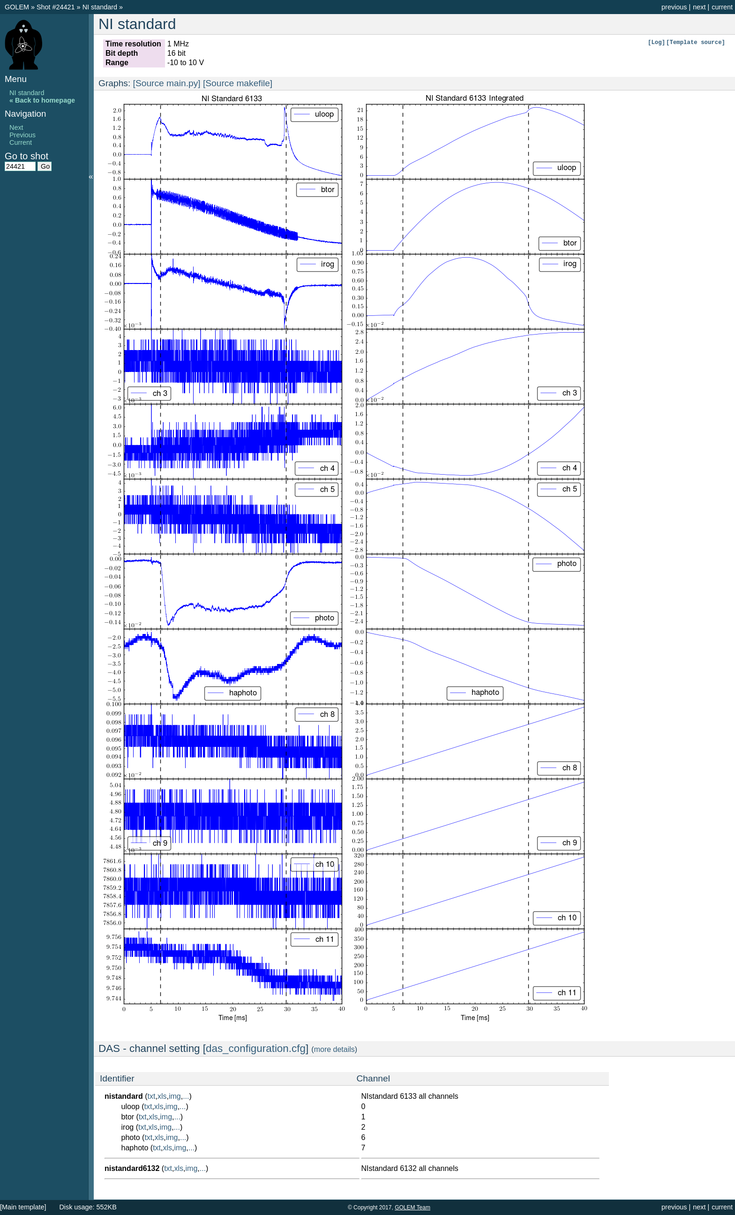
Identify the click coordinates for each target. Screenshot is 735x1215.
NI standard (100, 7)
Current (20, 142)
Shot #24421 (56, 7)
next (699, 7)
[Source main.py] (167, 83)
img (175, 1096)
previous (674, 7)
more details (334, 1049)
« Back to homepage (42, 100)
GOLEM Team (412, 1207)
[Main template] (23, 1207)
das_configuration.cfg (256, 1048)
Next (16, 127)
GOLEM (18, 7)
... (186, 1096)
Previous (22, 135)
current (722, 7)
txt (152, 1096)
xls (162, 1096)
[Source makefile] (237, 83)
